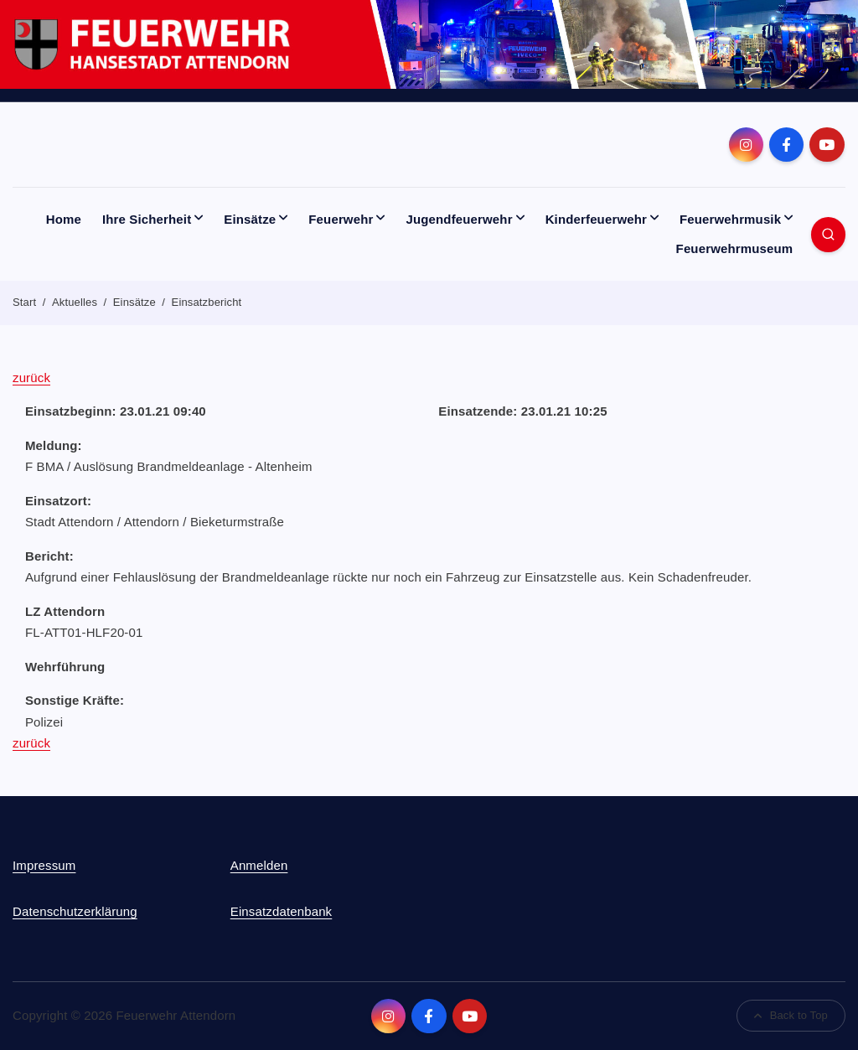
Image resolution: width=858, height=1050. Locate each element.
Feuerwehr (340, 219)
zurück (31, 377)
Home (63, 219)
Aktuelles (74, 302)
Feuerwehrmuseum (734, 248)
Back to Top (791, 1015)
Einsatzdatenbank (281, 911)
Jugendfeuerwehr (459, 219)
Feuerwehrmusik (730, 219)
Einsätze (250, 219)
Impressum (44, 865)
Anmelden (259, 865)
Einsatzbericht (207, 302)
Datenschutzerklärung (75, 911)
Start (24, 302)
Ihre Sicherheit (146, 219)
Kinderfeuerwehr (596, 219)
